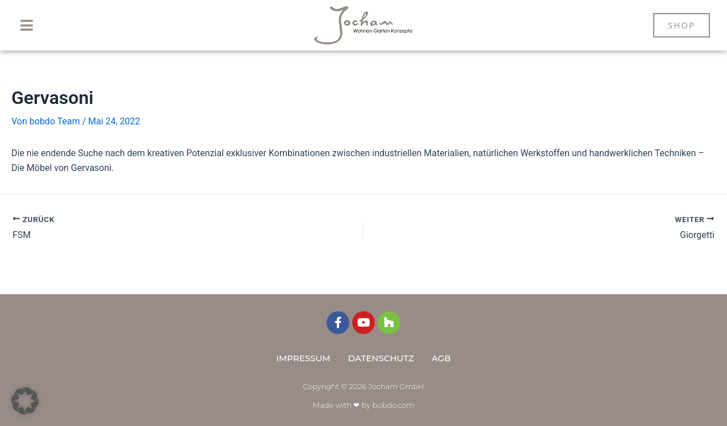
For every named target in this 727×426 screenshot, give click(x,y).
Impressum (303, 358)
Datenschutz (381, 358)
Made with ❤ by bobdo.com (363, 405)
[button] (27, 25)
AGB (441, 358)
